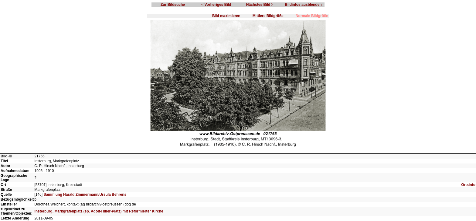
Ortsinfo (468, 185)
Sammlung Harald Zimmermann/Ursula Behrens (84, 194)
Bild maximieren (226, 16)
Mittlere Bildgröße (268, 16)
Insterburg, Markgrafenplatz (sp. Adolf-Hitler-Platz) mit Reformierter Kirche (98, 211)
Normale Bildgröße (312, 16)
